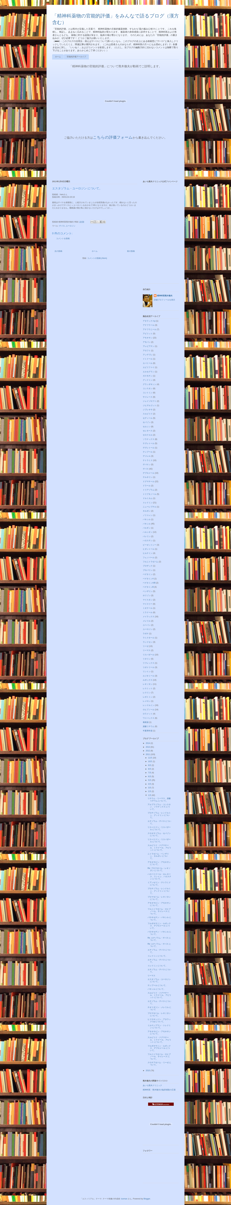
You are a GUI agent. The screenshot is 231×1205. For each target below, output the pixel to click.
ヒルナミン (147, 553)
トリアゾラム (148, 490)
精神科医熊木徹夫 (164, 296)
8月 (150, 769)
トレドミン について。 (157, 956)
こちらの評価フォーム (113, 137)
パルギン (146, 528)
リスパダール (148, 655)
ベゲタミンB (148, 587)
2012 (148, 751)
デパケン (146, 464)
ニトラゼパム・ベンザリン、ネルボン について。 (158, 856)
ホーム (58, 57)
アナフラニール (149, 329)
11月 (150, 758)
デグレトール (148, 448)
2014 (148, 743)
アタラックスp (149, 321)
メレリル (146, 621)
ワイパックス (148, 718)
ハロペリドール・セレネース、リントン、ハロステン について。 (159, 876)
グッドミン (147, 380)
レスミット (147, 688)
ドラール (146, 486)
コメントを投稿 (63, 238)
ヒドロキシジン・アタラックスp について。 (159, 1020)
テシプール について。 (157, 985)
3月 (150, 788)
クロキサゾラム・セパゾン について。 (159, 834)
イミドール (147, 359)
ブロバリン (147, 570)
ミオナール (147, 608)
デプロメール (148, 473)
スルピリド (147, 414)
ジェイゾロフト (149, 401)
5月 (150, 780)
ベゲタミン (147, 574)
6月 (150, 776)
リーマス (146, 650)
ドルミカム (147, 498)
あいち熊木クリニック (152, 1085)
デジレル (146, 456)
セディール (147, 418)
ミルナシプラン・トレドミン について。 (159, 1026)
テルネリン (147, 477)
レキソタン (147, 684)
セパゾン (146, 422)
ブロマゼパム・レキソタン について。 (159, 898)
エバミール (147, 363)
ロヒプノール (148, 709)
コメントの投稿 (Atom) (97, 258)
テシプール (147, 452)
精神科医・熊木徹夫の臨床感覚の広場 (159, 1090)
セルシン (146, 426)
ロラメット (147, 714)
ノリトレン (147, 515)
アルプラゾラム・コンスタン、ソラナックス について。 (159, 806)
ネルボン (146, 511)
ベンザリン (147, 591)
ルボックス (147, 680)
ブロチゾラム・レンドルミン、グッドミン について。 (159, 815)
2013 (148, 747)
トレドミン (147, 502)
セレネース (147, 431)
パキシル (146, 524)
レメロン (146, 701)
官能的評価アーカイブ (76, 57)
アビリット (147, 333)
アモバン (146, 342)
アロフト (146, 350)
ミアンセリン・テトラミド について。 (159, 883)
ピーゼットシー (149, 545)
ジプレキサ (147, 409)
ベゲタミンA (148, 579)
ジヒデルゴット (149, 405)
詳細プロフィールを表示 (164, 300)
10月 (150, 761)
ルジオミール (148, 676)
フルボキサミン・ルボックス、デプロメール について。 (159, 925)
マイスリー (147, 604)
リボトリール (148, 667)
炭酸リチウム (148, 726)
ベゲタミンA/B (149, 583)
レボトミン (147, 697)
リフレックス (148, 663)
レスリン (146, 692)
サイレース (147, 397)
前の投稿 (131, 251)
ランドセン (147, 642)
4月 (150, 784)
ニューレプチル (149, 507)
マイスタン (147, 600)
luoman (124, 1199)
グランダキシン (149, 384)
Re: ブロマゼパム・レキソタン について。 (159, 869)
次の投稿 (58, 251)
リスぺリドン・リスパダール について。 (159, 828)
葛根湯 (146, 722)
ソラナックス (148, 439)
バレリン (146, 536)
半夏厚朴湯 (147, 731)
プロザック (147, 566)
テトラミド (147, 460)
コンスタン (147, 388)
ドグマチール (148, 481)
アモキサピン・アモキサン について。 (159, 863)
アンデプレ (147, 355)
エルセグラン (148, 372)
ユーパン (146, 625)
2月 (150, 791)
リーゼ (146, 646)
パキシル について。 (156, 989)
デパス (62, 226)
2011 (148, 754)
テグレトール (148, 443)
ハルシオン (147, 532)
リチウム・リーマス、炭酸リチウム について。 (159, 799)
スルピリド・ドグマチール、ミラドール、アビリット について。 (159, 847)
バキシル (146, 519)
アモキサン (147, 338)
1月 (150, 795)
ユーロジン (70, 226)
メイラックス (148, 616)
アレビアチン (148, 346)
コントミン (147, 393)
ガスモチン (147, 376)
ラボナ (146, 633)
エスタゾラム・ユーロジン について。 (159, 980)
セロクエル (147, 435)
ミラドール (147, 612)
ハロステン (147, 540)
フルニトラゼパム (150, 562)
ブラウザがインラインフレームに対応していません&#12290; (108, 158)
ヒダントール (148, 549)
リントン (146, 671)
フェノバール (148, 557)
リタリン (146, 659)
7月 (150, 773)
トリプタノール (149, 494)
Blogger (147, 1199)
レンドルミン (148, 705)
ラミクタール (148, 638)
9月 (150, 765)
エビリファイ (148, 367)
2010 (148, 1070)
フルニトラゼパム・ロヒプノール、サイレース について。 (159, 911)
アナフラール (148, 325)
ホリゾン (146, 595)
